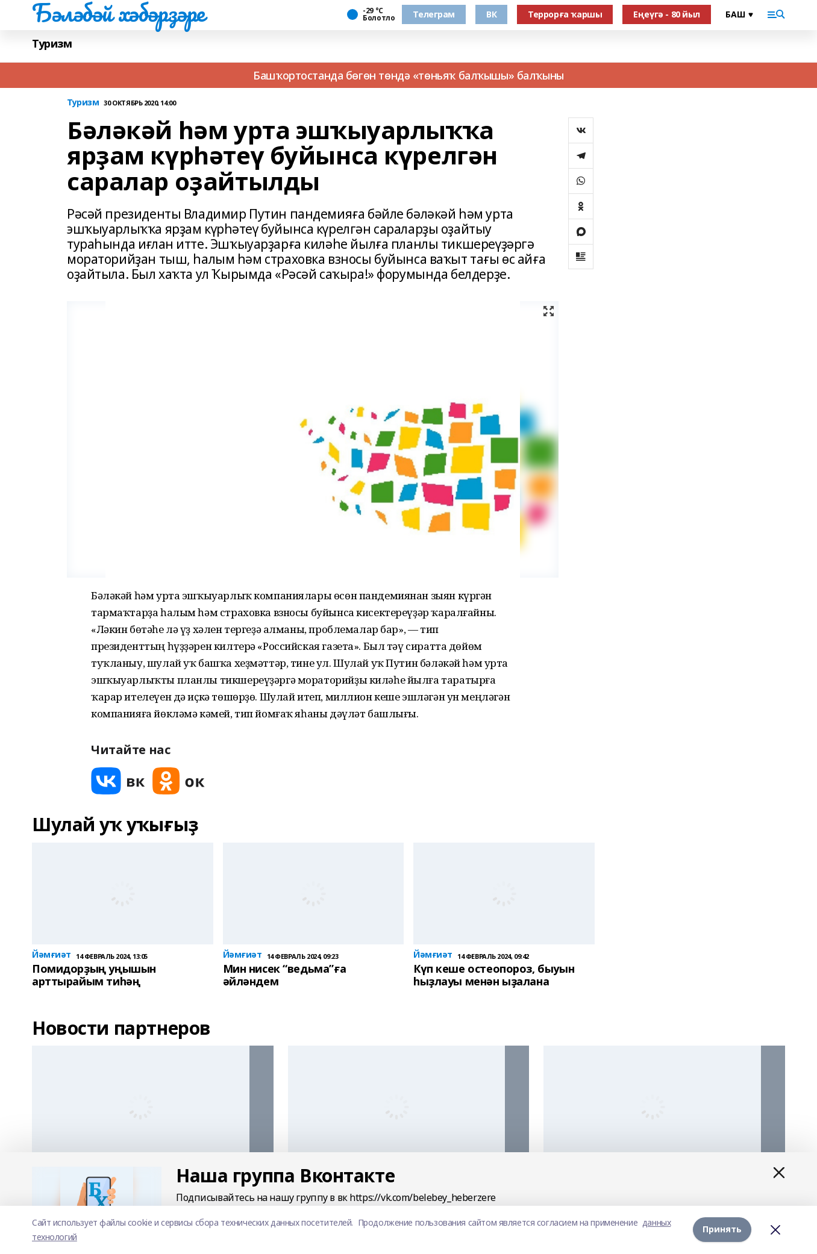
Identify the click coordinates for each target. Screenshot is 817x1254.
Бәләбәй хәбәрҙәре (118, 12)
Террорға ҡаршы (565, 14)
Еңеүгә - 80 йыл (666, 14)
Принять (722, 1229)
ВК (491, 14)
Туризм (52, 43)
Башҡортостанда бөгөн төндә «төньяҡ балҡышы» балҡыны (408, 75)
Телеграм (434, 14)
